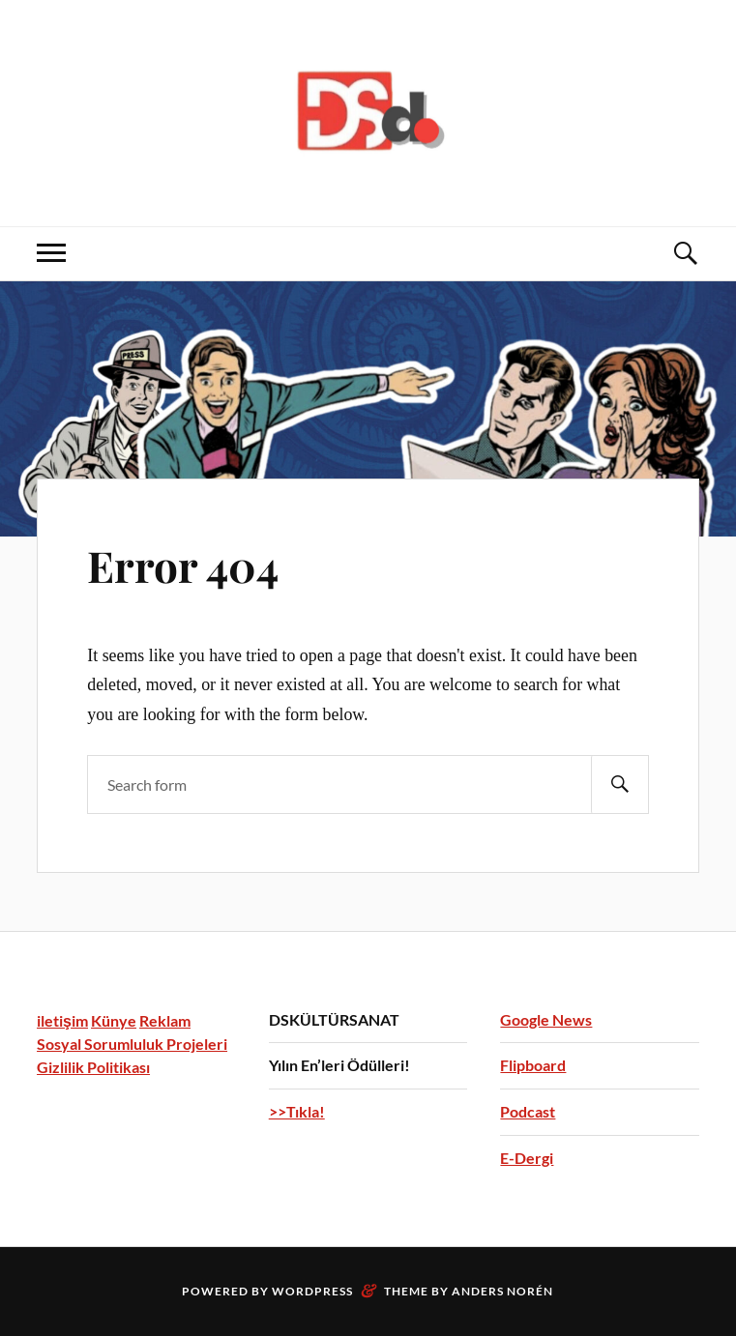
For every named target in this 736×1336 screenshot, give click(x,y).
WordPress (312, 1291)
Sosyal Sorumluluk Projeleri (132, 1043)
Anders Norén (502, 1291)
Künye (113, 1020)
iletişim (62, 1020)
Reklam (165, 1020)
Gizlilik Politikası (93, 1067)
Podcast (527, 1111)
